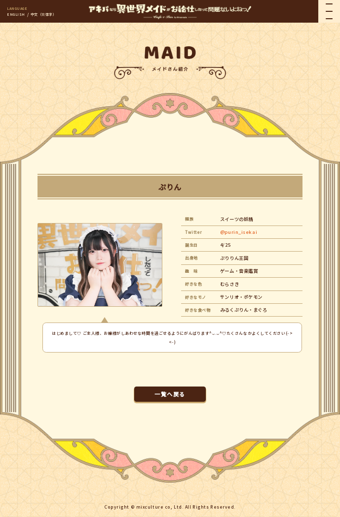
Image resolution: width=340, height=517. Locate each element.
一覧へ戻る (169, 394)
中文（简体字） (44, 14)
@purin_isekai (238, 231)
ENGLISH (16, 14)
